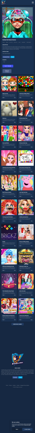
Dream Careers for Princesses (9, 315)
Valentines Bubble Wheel (24, 93)
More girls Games (17, 324)
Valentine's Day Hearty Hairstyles (9, 167)
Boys (31, 171)
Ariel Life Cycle (22, 290)
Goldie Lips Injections (23, 216)
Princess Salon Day (23, 142)
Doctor (11, 42)
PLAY (3, 97)
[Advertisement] (17, 337)
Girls (4, 42)
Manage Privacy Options (24, 385)
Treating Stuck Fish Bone (8, 216)
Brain (7, 42)
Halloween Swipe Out (23, 266)
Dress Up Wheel (6, 142)
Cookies (14, 385)
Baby (31, 319)
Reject (17, 429)
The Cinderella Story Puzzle (8, 290)
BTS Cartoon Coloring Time (24, 167)
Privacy (10, 385)
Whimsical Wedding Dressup (8, 266)
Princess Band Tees (23, 118)
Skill (20, 42)
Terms (7, 385)
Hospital (15, 42)
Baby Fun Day (5, 93)
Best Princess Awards (7, 192)
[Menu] (33, 2)
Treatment (28, 42)
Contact (18, 385)
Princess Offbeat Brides (24, 241)
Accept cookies (27, 429)
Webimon (4, 118)
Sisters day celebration (24, 315)
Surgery (23, 42)
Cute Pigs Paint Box (23, 192)
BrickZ (4, 241)
